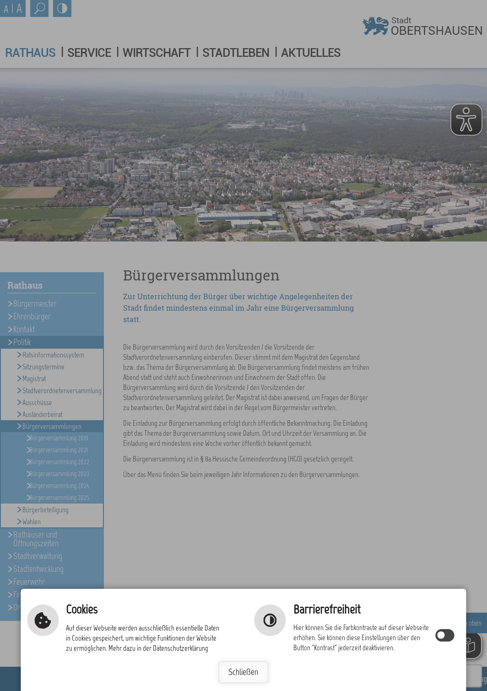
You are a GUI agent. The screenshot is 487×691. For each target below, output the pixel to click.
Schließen (243, 672)
